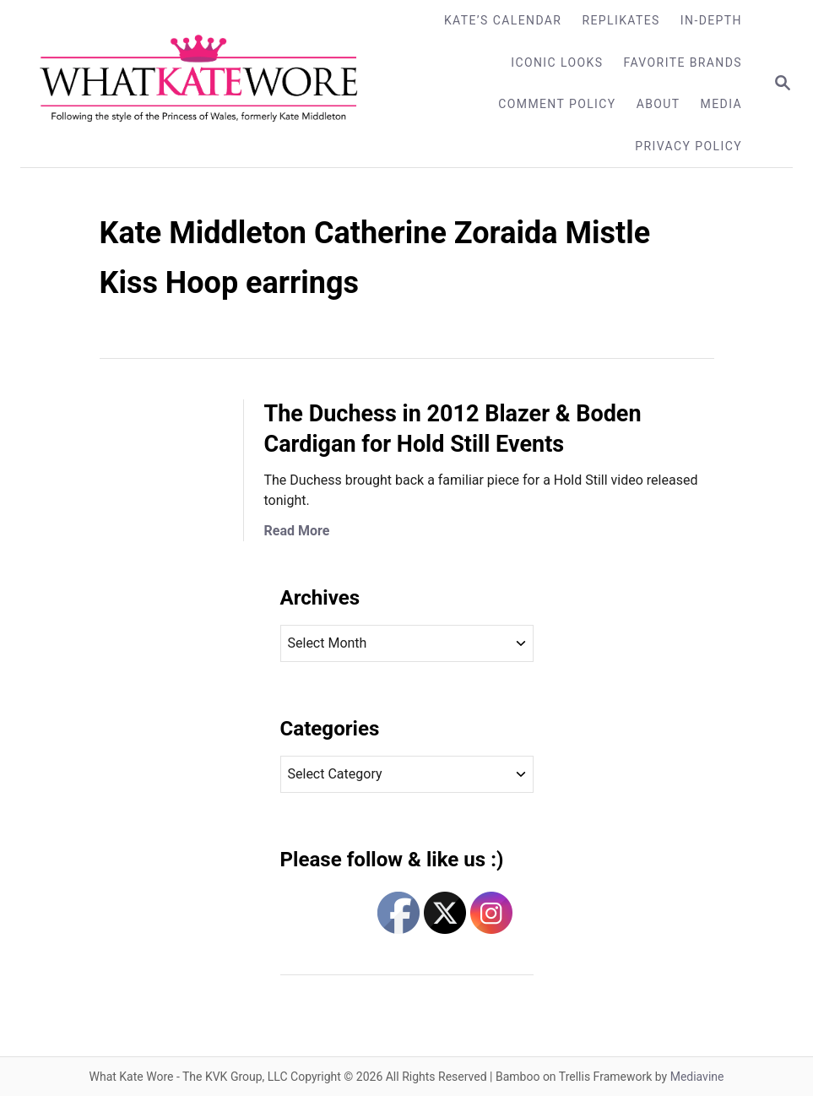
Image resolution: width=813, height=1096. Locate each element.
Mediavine (697, 1076)
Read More (297, 531)
